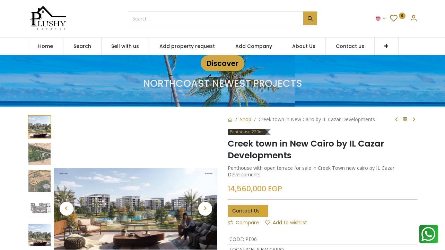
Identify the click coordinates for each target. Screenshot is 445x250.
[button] (387, 47)
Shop (245, 119)
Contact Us (248, 211)
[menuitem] (45, 47)
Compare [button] (243, 222)
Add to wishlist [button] (286, 222)
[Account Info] (413, 19)
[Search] (310, 18)
